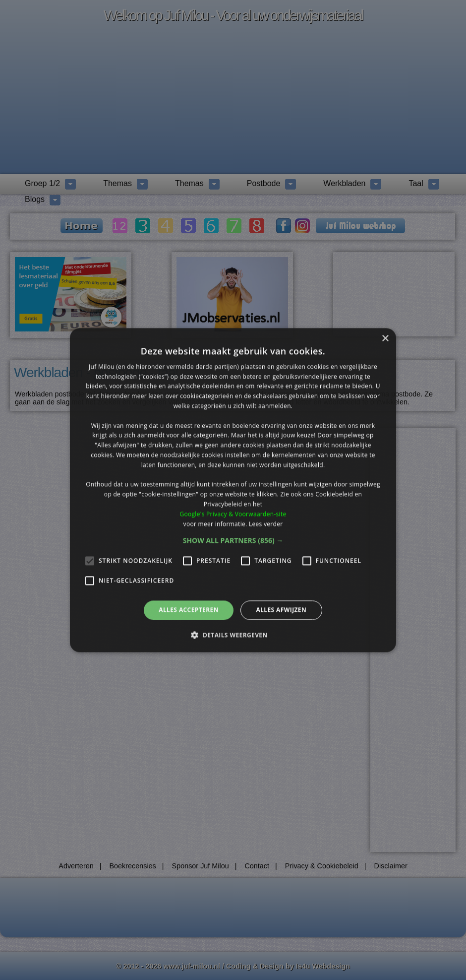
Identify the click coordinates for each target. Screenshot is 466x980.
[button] (233, 540)
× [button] (385, 338)
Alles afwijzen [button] (281, 610)
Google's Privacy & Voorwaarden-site (232, 514)
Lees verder (266, 524)
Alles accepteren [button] (189, 610)
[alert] (233, 490)
